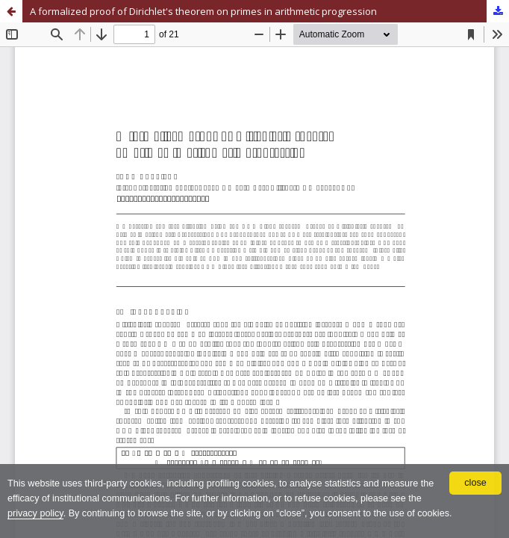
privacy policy (35, 513)
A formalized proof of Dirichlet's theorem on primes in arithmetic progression (203, 11)
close (475, 482)
